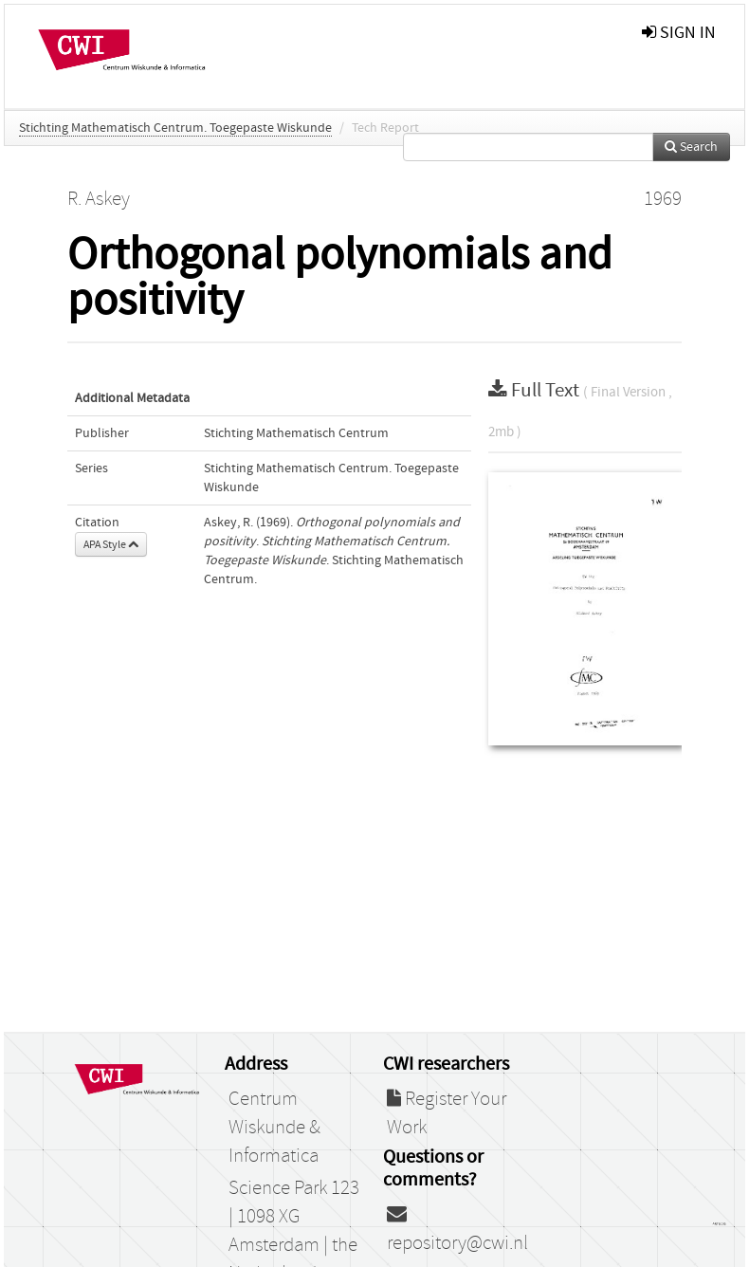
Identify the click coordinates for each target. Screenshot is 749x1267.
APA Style (110, 544)
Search (691, 147)
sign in (679, 33)
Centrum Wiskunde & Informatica (274, 1127)
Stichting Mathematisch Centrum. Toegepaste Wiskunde (175, 128)
